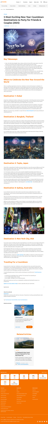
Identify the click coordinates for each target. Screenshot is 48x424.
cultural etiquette (30, 110)
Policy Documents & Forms (21, 395)
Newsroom (34, 395)
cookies (4, 419)
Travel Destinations (23, 299)
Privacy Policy (3, 417)
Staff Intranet (19, 399)
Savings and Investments (5, 393)
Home (2, 9)
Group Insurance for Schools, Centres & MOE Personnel (7, 411)
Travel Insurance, (8, 299)
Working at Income (42, 5)
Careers (33, 397)
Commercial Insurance (4, 408)
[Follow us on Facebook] (39, 421)
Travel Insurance (38, 272)
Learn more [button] (17, 326)
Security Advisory (9, 417)
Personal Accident (4, 399)
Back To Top (44, 372)
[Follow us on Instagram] (37, 421)
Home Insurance (3, 401)
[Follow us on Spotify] (46, 421)
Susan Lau (18, 362)
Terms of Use (19, 417)
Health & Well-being (21, 5)
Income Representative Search (22, 393)
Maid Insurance (3, 402)
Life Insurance (3, 391)
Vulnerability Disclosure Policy (28, 417)
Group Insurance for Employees (6, 406)
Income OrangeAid (35, 391)
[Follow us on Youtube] (44, 421)
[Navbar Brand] (3, 2)
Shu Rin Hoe (7, 25)
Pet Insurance (3, 404)
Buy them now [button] (4, 372)
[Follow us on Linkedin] (42, 421)
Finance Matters (12, 5)
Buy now (29, 326)
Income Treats (19, 402)
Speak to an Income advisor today (10, 283)
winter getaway (20, 254)
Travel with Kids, (15, 299)
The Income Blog (4, 5)
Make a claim (36, 2)
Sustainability (34, 393)
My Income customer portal (21, 401)
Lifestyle (34, 5)
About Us (34, 389)
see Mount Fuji (29, 181)
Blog (4, 9)
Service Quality (19, 397)
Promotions (25, 2)
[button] (46, 6)
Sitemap (14, 417)
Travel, (19, 299)
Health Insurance (3, 389)
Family (29, 5)
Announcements (35, 399)
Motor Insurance (3, 397)
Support (30, 2)
